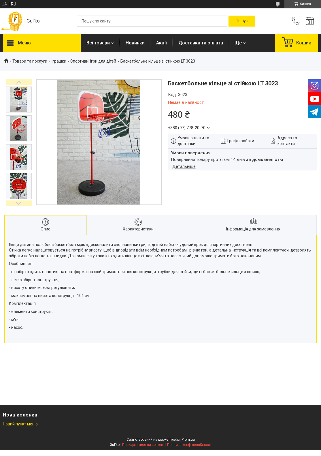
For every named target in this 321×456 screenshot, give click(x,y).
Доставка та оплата (200, 43)
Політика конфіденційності (189, 445)
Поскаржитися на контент (143, 445)
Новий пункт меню (20, 424)
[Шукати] (242, 21)
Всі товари (98, 43)
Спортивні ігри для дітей (93, 61)
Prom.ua (188, 440)
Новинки (135, 43)
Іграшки (59, 61)
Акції (161, 43)
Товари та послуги (29, 61)
